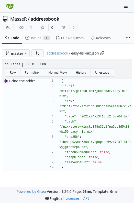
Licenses (72, 198)
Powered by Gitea (31, 191)
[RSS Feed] (8, 27)
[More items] (128, 38)
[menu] (53, 198)
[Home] (10, 6)
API (86, 198)
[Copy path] (102, 53)
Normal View (57, 72)
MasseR (18, 18)
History (81, 72)
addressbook (44, 18)
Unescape (102, 72)
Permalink (32, 72)
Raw (13, 72)
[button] (37, 53)
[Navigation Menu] (126, 6)
